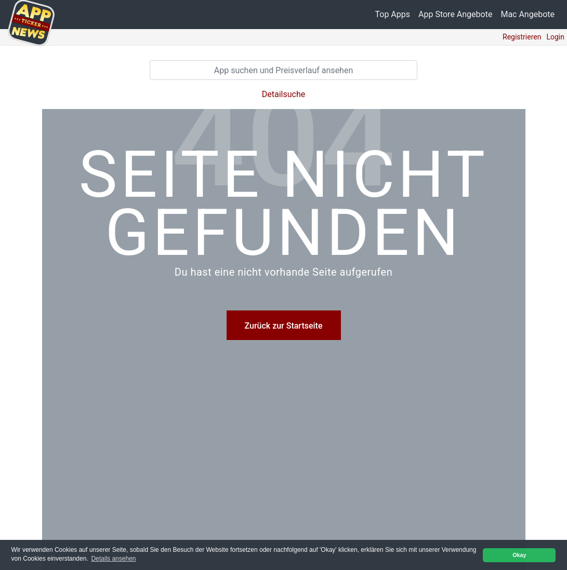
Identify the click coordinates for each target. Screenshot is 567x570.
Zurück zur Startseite (284, 326)
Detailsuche (283, 94)
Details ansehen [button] (113, 558)
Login (555, 37)
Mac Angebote (527, 14)
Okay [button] (519, 555)
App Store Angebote (455, 14)
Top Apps (393, 14)
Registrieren (522, 37)
